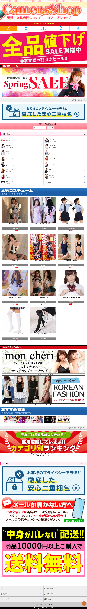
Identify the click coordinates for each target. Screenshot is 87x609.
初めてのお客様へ (49, 588)
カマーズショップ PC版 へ (43, 604)
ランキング (43, 28)
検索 (61, 28)
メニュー (78, 28)
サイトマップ (5, 599)
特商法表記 (4, 594)
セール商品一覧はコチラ (77, 100)
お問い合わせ (48, 599)
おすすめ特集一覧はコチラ (77, 428)
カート (8, 28)
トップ (3, 588)
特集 (26, 28)
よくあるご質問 (49, 594)
